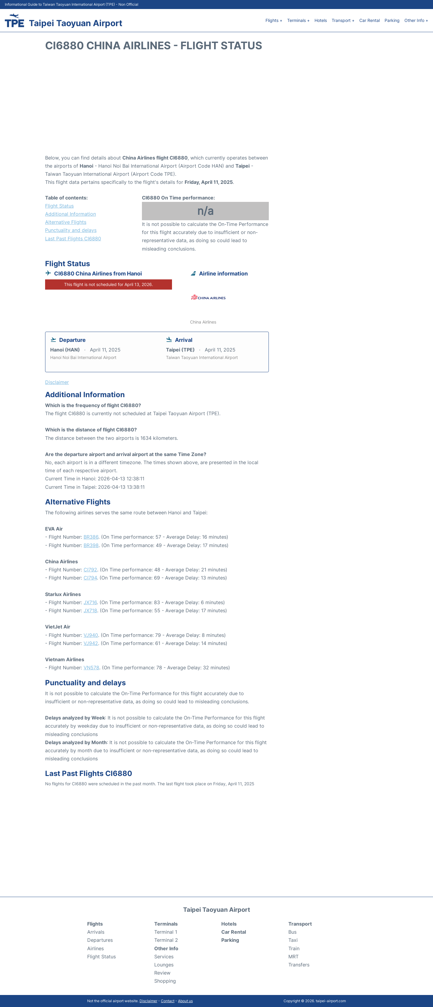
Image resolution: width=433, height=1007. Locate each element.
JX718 (90, 610)
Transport (300, 924)
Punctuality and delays (71, 230)
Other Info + (416, 20)
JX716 (90, 602)
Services (164, 957)
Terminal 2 (166, 940)
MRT (293, 957)
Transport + (343, 20)
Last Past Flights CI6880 (73, 239)
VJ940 (91, 635)
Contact (167, 1001)
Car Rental (369, 20)
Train (293, 948)
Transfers (298, 965)
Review (162, 973)
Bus (292, 932)
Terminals (166, 924)
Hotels (321, 20)
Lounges (164, 965)
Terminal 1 (165, 932)
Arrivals (95, 932)
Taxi (293, 940)
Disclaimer (148, 1001)
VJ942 (91, 643)
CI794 (90, 578)
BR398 (91, 545)
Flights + (274, 20)
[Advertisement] (216, 106)
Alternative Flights (65, 222)
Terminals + (298, 20)
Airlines (95, 948)
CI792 (90, 570)
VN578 (91, 668)
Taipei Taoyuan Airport (75, 23)
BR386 (91, 537)
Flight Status (59, 206)
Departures (100, 940)
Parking (392, 20)
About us (185, 1001)
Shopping (165, 981)
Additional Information (70, 214)
